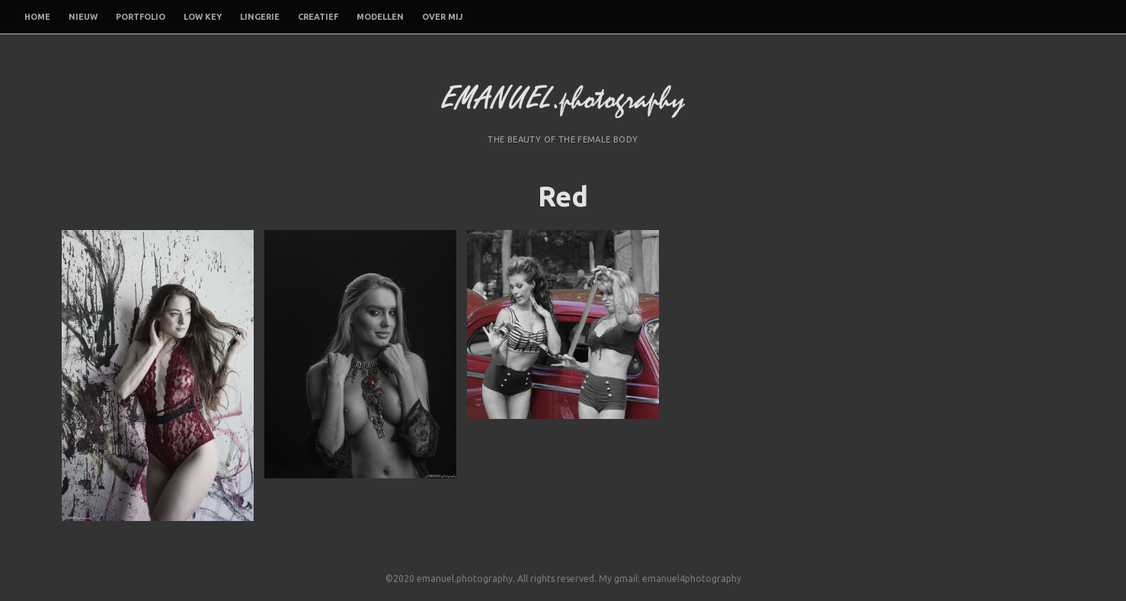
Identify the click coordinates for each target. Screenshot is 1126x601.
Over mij (442, 16)
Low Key (203, 16)
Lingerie (260, 16)
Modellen (380, 16)
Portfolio (140, 16)
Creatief (318, 16)
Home (37, 16)
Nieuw (83, 16)
